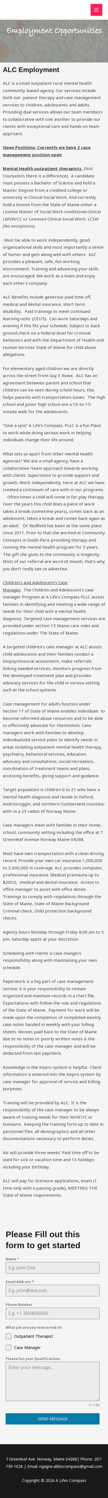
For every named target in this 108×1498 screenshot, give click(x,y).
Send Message (53, 1418)
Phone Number (19, 1304)
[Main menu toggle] (97, 10)
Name (12, 1259)
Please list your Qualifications (33, 1358)
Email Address (20, 1281)
